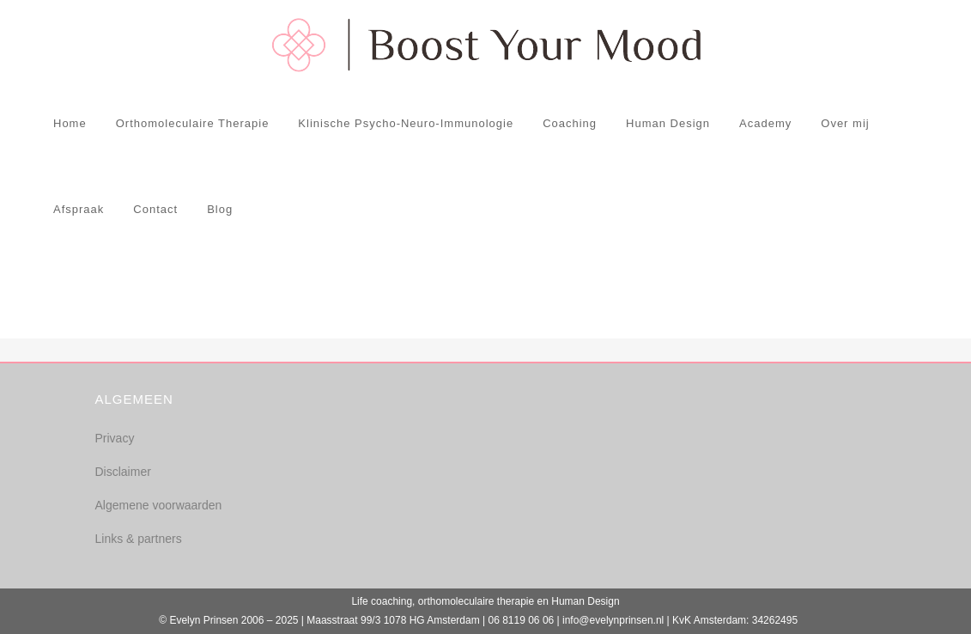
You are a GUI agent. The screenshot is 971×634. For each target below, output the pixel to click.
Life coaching (381, 601)
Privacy (115, 438)
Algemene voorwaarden (158, 505)
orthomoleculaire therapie (476, 601)
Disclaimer (123, 472)
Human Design (585, 601)
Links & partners (138, 539)
